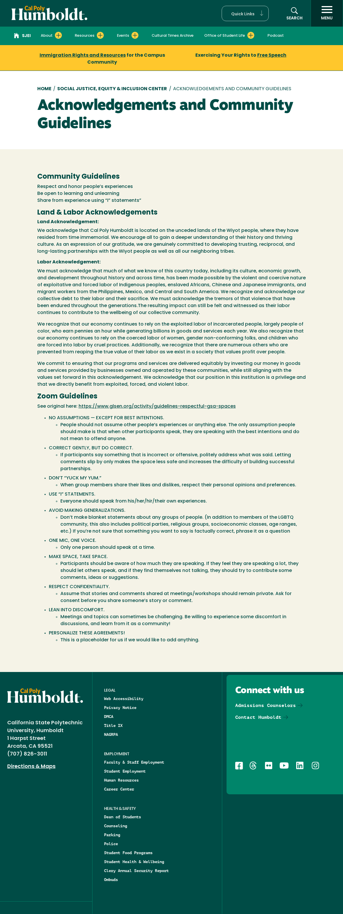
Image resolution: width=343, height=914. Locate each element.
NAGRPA (111, 734)
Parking (112, 834)
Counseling (115, 825)
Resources (84, 36)
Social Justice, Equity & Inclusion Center (112, 89)
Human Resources (121, 780)
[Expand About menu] (58, 35)
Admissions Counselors (265, 705)
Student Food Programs (128, 852)
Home (44, 89)
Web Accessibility (123, 698)
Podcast (276, 36)
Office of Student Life (224, 36)
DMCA (108, 716)
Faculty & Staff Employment (134, 762)
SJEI (22, 36)
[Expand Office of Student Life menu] (250, 35)
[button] (245, 13)
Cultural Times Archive (173, 36)
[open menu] (327, 13)
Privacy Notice (120, 707)
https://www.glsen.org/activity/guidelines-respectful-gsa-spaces (157, 406)
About (47, 36)
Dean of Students (122, 817)
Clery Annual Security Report (136, 870)
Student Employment (125, 771)
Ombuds (111, 879)
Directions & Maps (31, 766)
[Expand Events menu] (134, 35)
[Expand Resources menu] (100, 35)
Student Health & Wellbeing (134, 861)
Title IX (113, 725)
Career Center (119, 789)
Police (111, 843)
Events (123, 36)
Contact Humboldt (258, 717)
